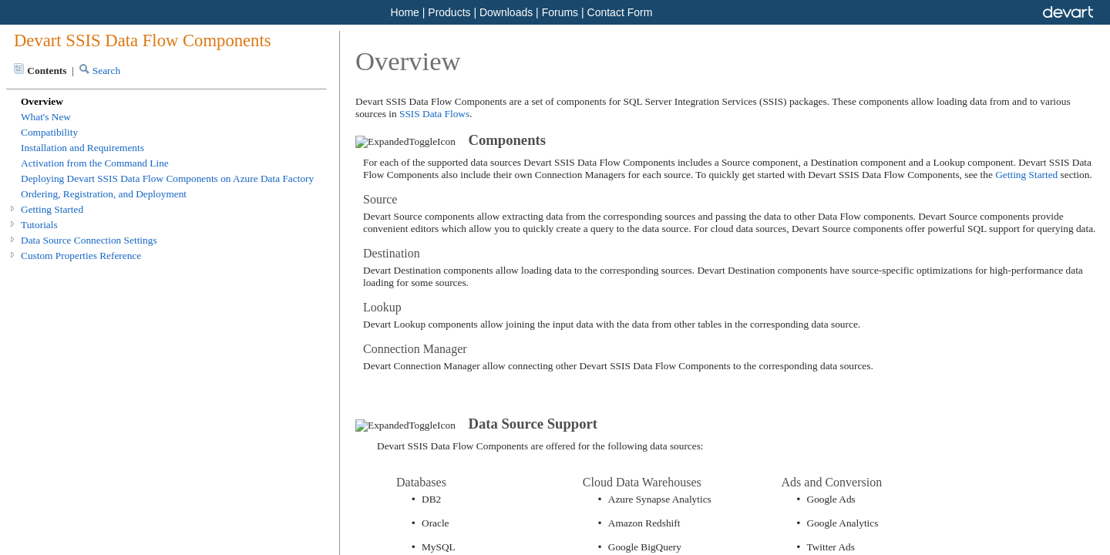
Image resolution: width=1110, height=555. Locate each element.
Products (449, 12)
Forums (560, 12)
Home (405, 12)
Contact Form (620, 12)
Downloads (506, 12)
